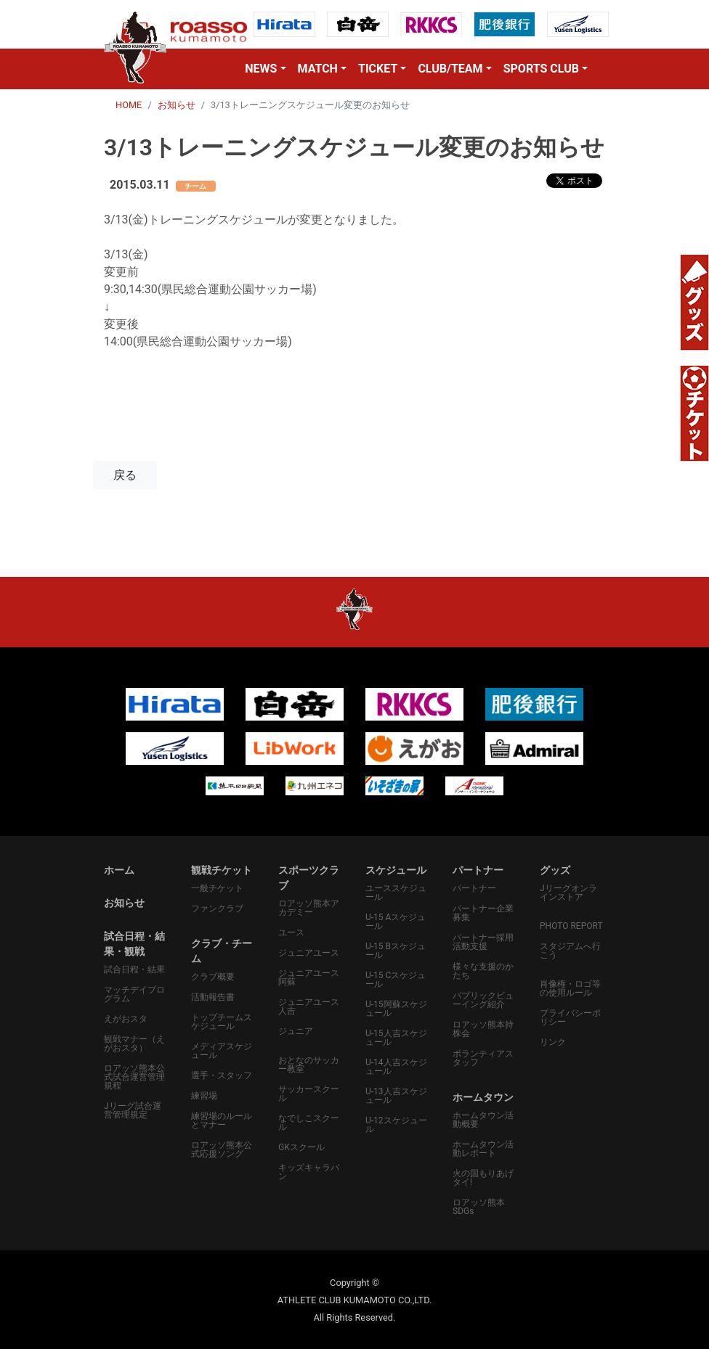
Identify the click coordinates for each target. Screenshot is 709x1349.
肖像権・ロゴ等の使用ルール (570, 988)
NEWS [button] (261, 68)
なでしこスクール (308, 1122)
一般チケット (217, 888)
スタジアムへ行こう (570, 950)
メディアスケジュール (221, 1050)
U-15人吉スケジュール (396, 1037)
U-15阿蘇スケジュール (396, 1008)
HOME (129, 104)
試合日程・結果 (134, 969)
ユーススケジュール (395, 892)
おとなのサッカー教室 (308, 1064)
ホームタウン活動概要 (483, 1119)
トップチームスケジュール (221, 1021)
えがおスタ (125, 1019)
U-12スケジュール (396, 1124)
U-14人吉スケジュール (396, 1066)
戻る (125, 475)
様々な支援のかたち (483, 970)
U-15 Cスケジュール (395, 979)
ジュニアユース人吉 (308, 1006)
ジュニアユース (308, 953)
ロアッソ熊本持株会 (483, 1029)
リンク (553, 1042)
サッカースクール (308, 1093)
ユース (291, 932)
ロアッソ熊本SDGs (479, 1206)
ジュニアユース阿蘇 (308, 977)
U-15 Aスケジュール (395, 921)
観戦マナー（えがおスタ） (134, 1043)
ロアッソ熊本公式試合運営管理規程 (134, 1077)
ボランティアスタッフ (483, 1058)
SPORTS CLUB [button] (541, 68)
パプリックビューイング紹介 (483, 1000)
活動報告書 (213, 997)
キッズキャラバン (308, 1172)
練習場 (204, 1096)
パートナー (474, 888)
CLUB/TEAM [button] (450, 68)
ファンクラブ (217, 908)
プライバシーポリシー (570, 1017)
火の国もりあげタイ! (483, 1177)
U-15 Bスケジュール (395, 950)
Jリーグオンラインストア (568, 892)
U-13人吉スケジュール (396, 1095)
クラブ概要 (213, 977)
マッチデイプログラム (134, 994)
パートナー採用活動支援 (483, 941)
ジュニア (295, 1031)
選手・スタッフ (221, 1075)
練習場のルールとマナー (221, 1120)
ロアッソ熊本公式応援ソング (221, 1149)
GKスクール (301, 1147)
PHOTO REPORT (571, 926)
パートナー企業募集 (483, 912)
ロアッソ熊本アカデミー (308, 907)
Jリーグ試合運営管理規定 (132, 1110)
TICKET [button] (377, 68)
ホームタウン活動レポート (483, 1148)
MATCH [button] (318, 68)
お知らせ (176, 104)
